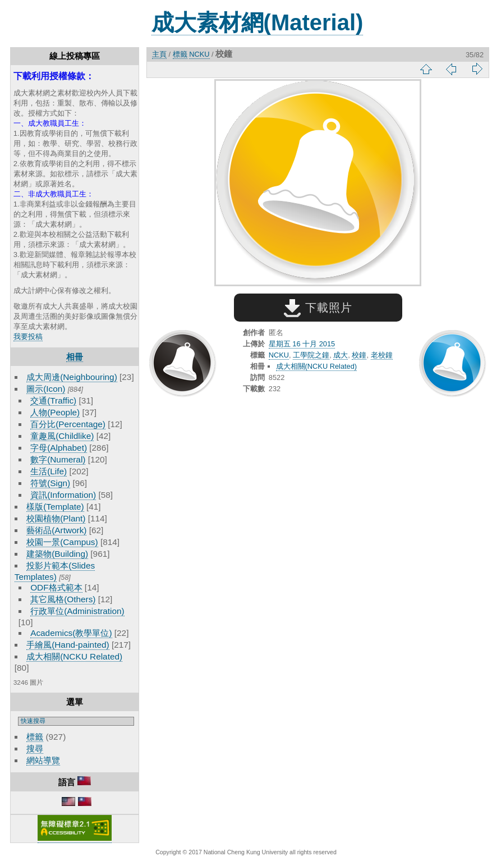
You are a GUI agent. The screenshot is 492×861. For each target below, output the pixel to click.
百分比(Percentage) (67, 424)
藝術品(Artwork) (56, 530)
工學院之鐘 (311, 355)
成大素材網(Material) (257, 22)
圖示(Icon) (45, 388)
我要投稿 (28, 336)
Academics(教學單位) (71, 633)
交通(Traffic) (53, 400)
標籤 (34, 736)
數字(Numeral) (57, 459)
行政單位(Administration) (77, 611)
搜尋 (34, 748)
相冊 (74, 356)
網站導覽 (43, 760)
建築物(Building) (57, 553)
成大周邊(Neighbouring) (71, 377)
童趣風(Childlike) (62, 436)
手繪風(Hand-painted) (67, 644)
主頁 (159, 54)
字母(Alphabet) (58, 447)
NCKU (199, 54)
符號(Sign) (50, 483)
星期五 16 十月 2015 (302, 344)
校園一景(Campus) (62, 542)
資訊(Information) (63, 495)
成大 (340, 355)
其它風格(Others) (62, 599)
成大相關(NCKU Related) (74, 656)
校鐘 (359, 355)
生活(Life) (48, 471)
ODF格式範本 (56, 587)
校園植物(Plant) (55, 518)
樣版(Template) (55, 506)
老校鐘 (382, 355)
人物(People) (55, 412)
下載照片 (317, 307)
